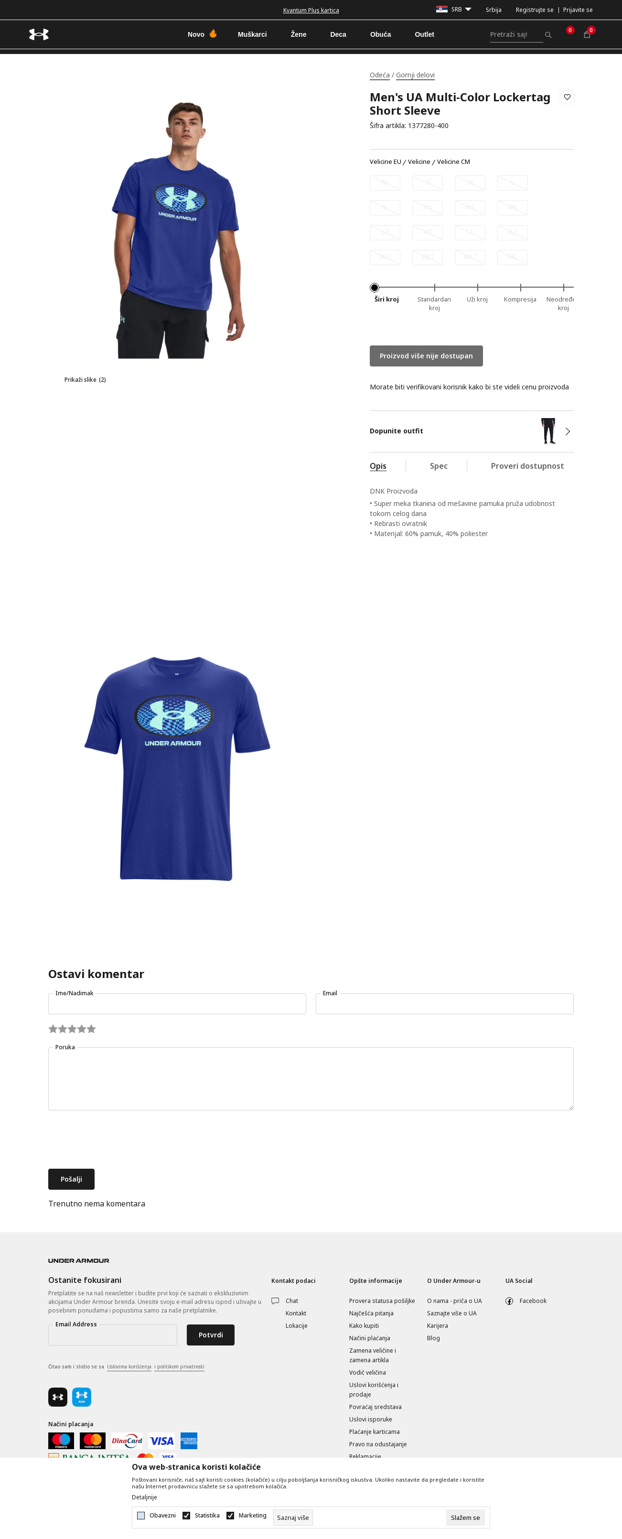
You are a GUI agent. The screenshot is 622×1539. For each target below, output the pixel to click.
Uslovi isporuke (370, 1419)
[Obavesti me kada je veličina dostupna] (385, 183)
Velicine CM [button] (453, 162)
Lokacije (297, 1326)
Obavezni (163, 1515)
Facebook (533, 1301)
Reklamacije (365, 1457)
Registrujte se (535, 10)
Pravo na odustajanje (378, 1444)
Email (330, 993)
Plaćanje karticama (374, 1432)
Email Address (76, 1324)
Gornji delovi (415, 74)
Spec (439, 466)
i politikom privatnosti (179, 1366)
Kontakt (296, 1313)
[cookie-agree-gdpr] (465, 1517)
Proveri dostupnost (527, 466)
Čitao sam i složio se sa (126, 1367)
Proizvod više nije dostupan (426, 355)
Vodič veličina (367, 1372)
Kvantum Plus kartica (311, 10)
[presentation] (120, 1140)
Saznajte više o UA (452, 1313)
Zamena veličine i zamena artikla (372, 1355)
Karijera (437, 1326)
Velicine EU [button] (385, 162)
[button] (567, 111)
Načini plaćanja (369, 1338)
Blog (433, 1338)
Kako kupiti (364, 1326)
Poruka (65, 1047)
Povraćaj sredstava (375, 1407)
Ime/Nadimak (74, 993)
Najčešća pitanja (371, 1313)
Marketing (253, 1515)
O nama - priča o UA (454, 1301)
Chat (292, 1301)
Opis (378, 466)
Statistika (207, 1515)
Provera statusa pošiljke (382, 1301)
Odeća (380, 74)
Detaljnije (144, 1497)
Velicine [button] (419, 162)
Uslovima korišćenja (129, 1366)
